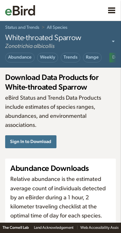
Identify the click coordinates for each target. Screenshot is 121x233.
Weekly (47, 57)
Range (92, 57)
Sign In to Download (30, 141)
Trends (70, 57)
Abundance (20, 57)
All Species (57, 27)
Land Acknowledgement (54, 227)
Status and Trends (22, 27)
